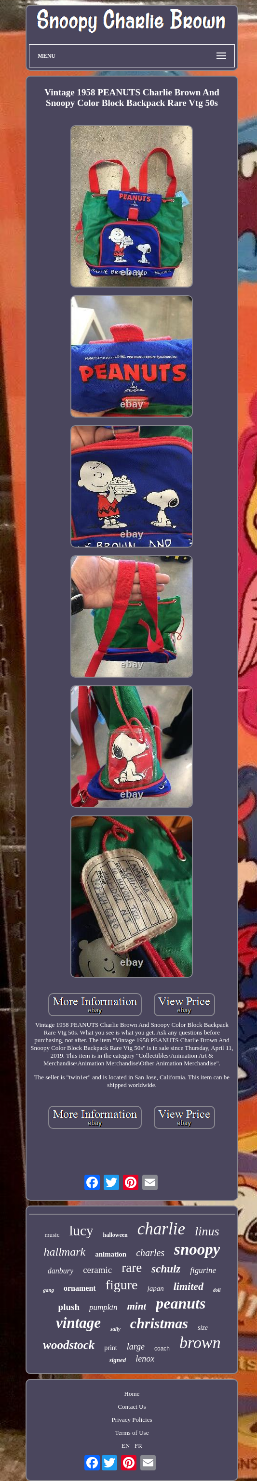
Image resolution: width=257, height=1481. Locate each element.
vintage (78, 1322)
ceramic (97, 1270)
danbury (60, 1271)
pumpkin (103, 1307)
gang (48, 1290)
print (110, 1347)
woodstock (69, 1344)
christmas (159, 1323)
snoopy (197, 1249)
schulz (165, 1269)
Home (132, 1393)
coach (162, 1348)
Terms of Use (132, 1432)
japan (156, 1288)
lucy (81, 1230)
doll (217, 1290)
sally (115, 1329)
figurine (203, 1270)
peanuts (180, 1303)
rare (132, 1267)
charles (150, 1252)
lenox (144, 1358)
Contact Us (132, 1406)
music (51, 1234)
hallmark (65, 1251)
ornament (80, 1288)
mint (137, 1306)
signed (117, 1359)
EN (126, 1445)
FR (138, 1445)
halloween (115, 1235)
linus (207, 1231)
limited (188, 1286)
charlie (161, 1228)
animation (110, 1254)
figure (122, 1284)
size (203, 1327)
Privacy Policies (131, 1419)
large (136, 1346)
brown (200, 1342)
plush (69, 1307)
